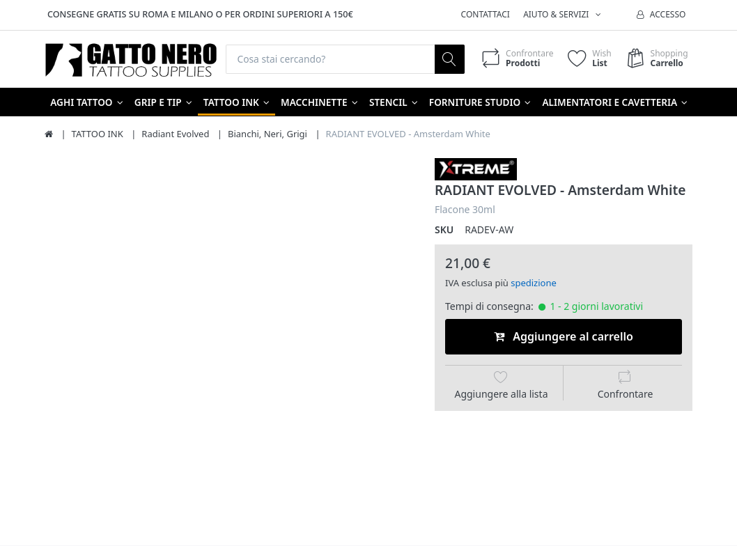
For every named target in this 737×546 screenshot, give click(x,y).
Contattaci (485, 14)
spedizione (534, 283)
